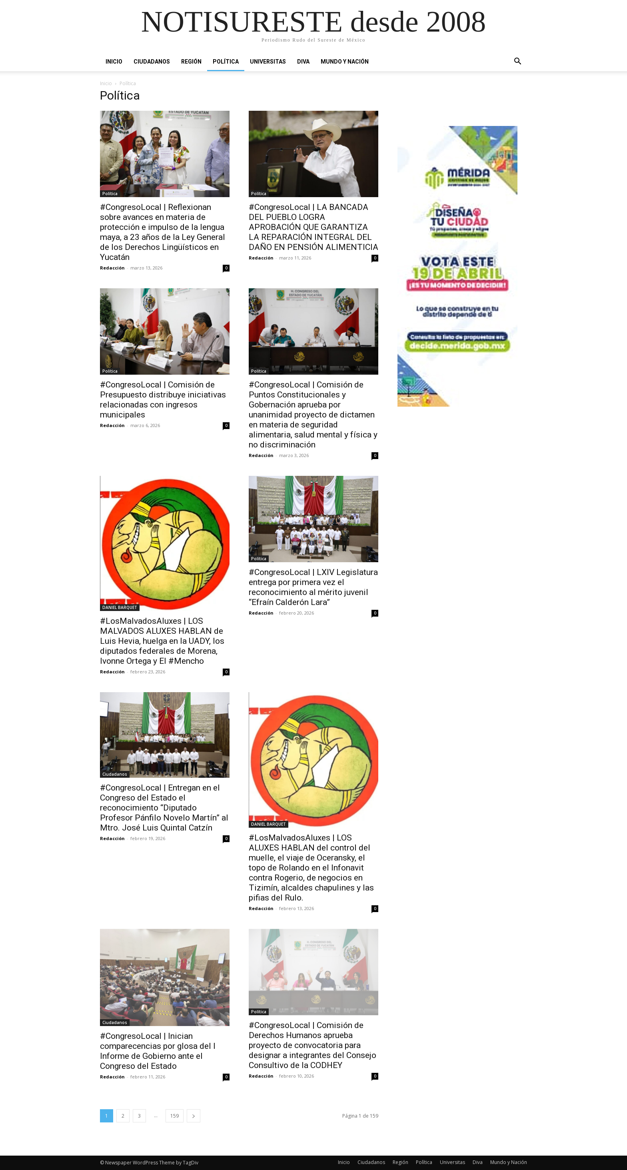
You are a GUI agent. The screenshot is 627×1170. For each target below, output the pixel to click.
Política (226, 61)
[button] (517, 62)
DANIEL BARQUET (119, 607)
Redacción (112, 268)
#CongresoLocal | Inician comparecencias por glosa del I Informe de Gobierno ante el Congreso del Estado (158, 1051)
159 (174, 1115)
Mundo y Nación (345, 61)
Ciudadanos (152, 61)
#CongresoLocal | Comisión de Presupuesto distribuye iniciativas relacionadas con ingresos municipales (163, 399)
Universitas (268, 61)
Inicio (114, 61)
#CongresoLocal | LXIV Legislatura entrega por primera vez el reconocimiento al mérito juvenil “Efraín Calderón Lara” (313, 587)
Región (191, 61)
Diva (303, 61)
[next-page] (193, 1115)
